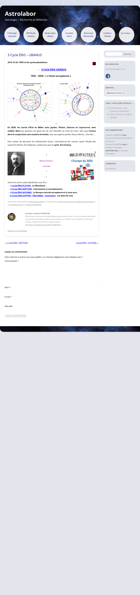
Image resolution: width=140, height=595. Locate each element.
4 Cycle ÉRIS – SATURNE (87, 243)
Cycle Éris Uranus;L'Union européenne (70, 202)
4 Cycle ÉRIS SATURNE (21, 192)
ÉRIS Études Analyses (31, 34)
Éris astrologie (88, 202)
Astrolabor (20, 13)
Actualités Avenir (69, 34)
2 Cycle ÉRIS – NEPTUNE (16, 243)
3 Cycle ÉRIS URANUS (53, 69)
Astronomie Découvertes (88, 34)
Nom (8, 287)
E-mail (8, 296)
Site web (8, 306)
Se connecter (111, 168)
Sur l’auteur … (126, 33)
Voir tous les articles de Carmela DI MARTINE (43, 225)
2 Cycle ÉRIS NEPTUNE (21, 189)
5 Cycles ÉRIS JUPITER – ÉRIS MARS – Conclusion (33, 195)
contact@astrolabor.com (115, 69)
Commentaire (12, 261)
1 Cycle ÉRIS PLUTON (20, 185)
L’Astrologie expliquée (12, 34)
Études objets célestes (50, 34)
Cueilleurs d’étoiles (107, 34)
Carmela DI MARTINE (33, 205)
